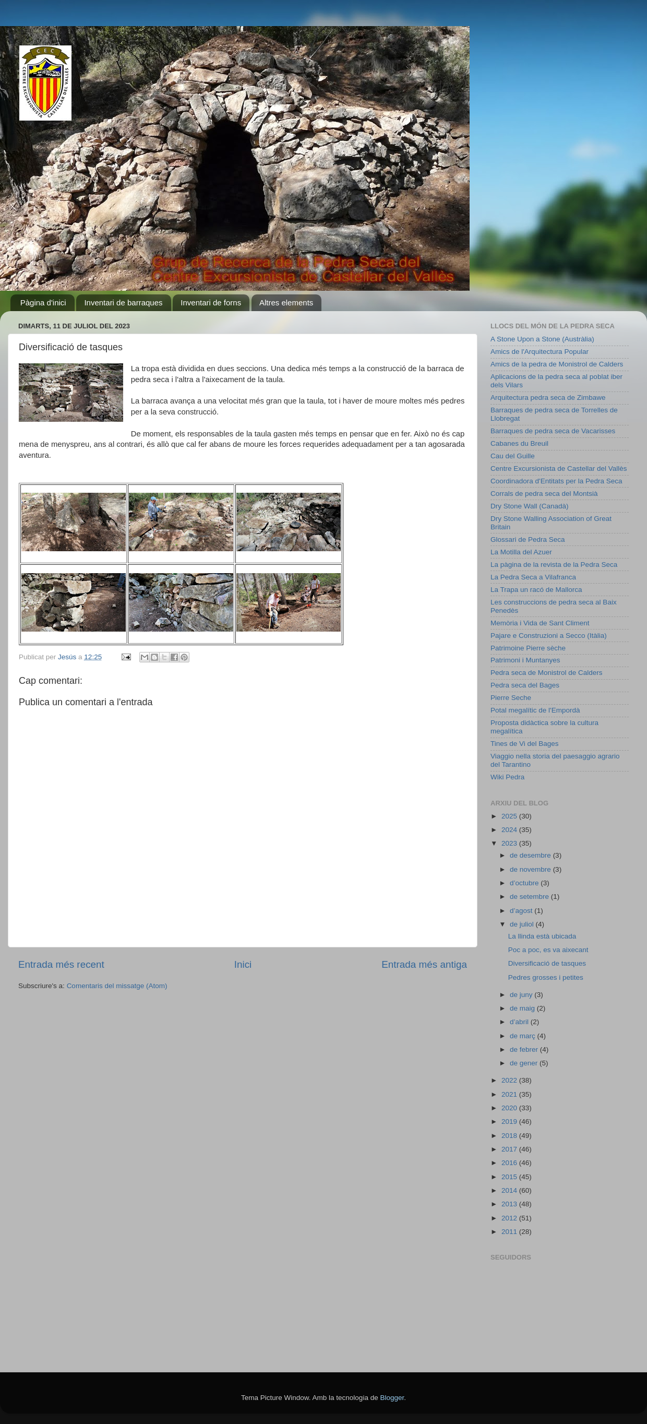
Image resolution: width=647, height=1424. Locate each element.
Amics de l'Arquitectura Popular (539, 351)
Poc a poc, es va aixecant (548, 950)
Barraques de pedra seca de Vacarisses (552, 431)
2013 (510, 1204)
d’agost (522, 911)
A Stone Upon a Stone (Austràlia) (542, 339)
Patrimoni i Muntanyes (525, 660)
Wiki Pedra (507, 777)
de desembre (531, 855)
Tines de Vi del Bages (524, 743)
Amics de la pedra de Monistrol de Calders (556, 364)
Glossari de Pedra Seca (527, 539)
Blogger (392, 1398)
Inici (243, 964)
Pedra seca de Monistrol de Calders (546, 673)
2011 (510, 1232)
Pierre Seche (510, 698)
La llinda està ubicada (542, 936)
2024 (510, 830)
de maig (523, 1008)
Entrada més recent (61, 964)
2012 (510, 1218)
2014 (510, 1190)
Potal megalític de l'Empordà (535, 710)
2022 (510, 1080)
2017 (510, 1149)
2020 (510, 1108)
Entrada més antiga (424, 964)
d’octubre (525, 883)
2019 (510, 1121)
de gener (525, 1063)
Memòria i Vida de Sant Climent (540, 623)
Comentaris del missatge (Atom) (117, 986)
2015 (510, 1177)
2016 (510, 1163)
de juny (522, 995)
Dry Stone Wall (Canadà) (529, 506)
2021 (510, 1094)
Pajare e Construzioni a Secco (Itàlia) (548, 635)
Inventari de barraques (123, 302)
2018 (510, 1136)
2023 (510, 843)
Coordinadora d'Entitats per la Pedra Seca (556, 481)
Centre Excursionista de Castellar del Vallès (558, 468)
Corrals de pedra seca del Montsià (544, 493)
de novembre (531, 869)
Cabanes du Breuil (519, 443)
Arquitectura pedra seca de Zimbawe (548, 397)
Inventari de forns (211, 302)
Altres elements (286, 302)
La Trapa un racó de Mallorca (536, 590)
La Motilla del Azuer (521, 552)
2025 (510, 816)
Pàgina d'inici (43, 302)
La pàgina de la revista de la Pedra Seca (553, 564)
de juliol (523, 924)
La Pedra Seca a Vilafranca (533, 577)
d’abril (520, 1022)
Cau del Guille (512, 456)
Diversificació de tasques (547, 963)
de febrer (525, 1049)
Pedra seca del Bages (524, 685)
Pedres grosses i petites (545, 977)
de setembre (530, 896)
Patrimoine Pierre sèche (528, 648)
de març (523, 1036)
